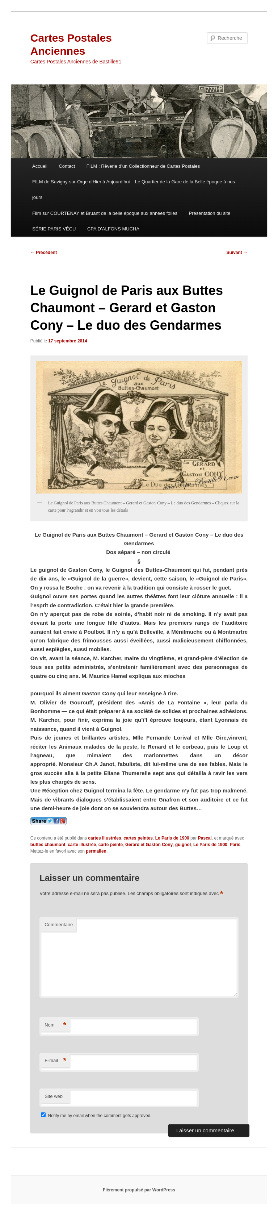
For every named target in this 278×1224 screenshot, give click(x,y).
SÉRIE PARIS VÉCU (54, 229)
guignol (183, 844)
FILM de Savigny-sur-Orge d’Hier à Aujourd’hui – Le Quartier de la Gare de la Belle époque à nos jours (133, 189)
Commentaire (59, 924)
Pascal (205, 838)
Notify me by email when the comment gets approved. (96, 1115)
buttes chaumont (48, 844)
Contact (67, 166)
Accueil (39, 166)
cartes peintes (138, 838)
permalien (96, 851)
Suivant (237, 252)
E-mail (55, 1061)
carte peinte (110, 844)
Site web (54, 1096)
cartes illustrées (104, 838)
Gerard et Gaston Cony (149, 844)
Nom (55, 1025)
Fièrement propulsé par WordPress (139, 1189)
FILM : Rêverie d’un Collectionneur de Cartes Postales (143, 166)
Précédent (43, 252)
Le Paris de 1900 (172, 838)
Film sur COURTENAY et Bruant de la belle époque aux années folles (104, 213)
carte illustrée (82, 844)
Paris (235, 844)
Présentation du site (210, 213)
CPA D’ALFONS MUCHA (113, 229)
